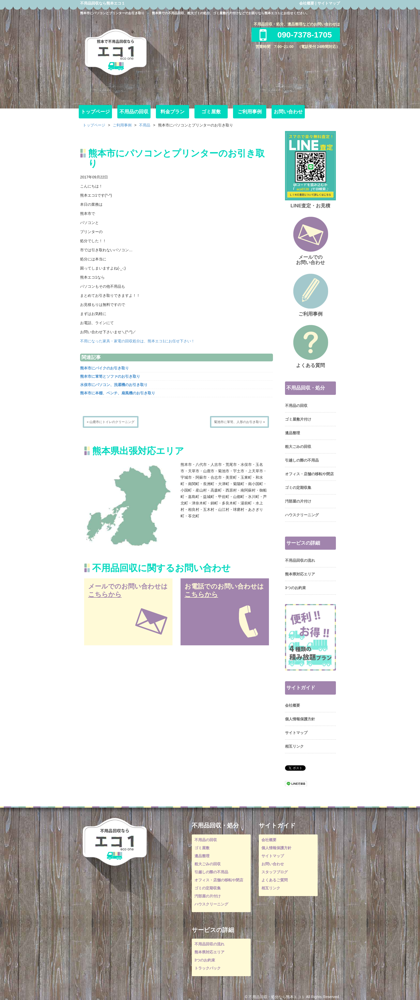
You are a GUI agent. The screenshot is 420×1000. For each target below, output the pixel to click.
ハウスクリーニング (302, 515)
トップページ (95, 111)
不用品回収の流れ (300, 560)
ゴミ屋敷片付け (298, 419)
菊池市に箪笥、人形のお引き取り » (239, 422)
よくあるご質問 (274, 880)
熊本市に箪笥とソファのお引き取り (110, 376)
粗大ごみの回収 (298, 446)
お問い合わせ (288, 111)
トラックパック (207, 968)
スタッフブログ (274, 872)
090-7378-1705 (296, 35)
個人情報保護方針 (300, 719)
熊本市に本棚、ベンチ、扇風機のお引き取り (117, 393)
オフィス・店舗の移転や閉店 (309, 474)
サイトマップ (328, 3)
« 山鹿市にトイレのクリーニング (110, 422)
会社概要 (306, 3)
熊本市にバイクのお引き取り (104, 368)
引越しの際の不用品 (302, 460)
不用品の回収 (133, 111)
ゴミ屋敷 (211, 111)
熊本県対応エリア (300, 574)
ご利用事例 (250, 111)
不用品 (144, 125)
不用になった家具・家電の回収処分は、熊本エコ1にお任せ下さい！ (137, 341)
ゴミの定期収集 (298, 487)
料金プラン (172, 111)
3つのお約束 (295, 588)
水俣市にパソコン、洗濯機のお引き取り (114, 385)
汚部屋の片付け (298, 501)
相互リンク (294, 746)
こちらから (105, 594)
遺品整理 (292, 433)
